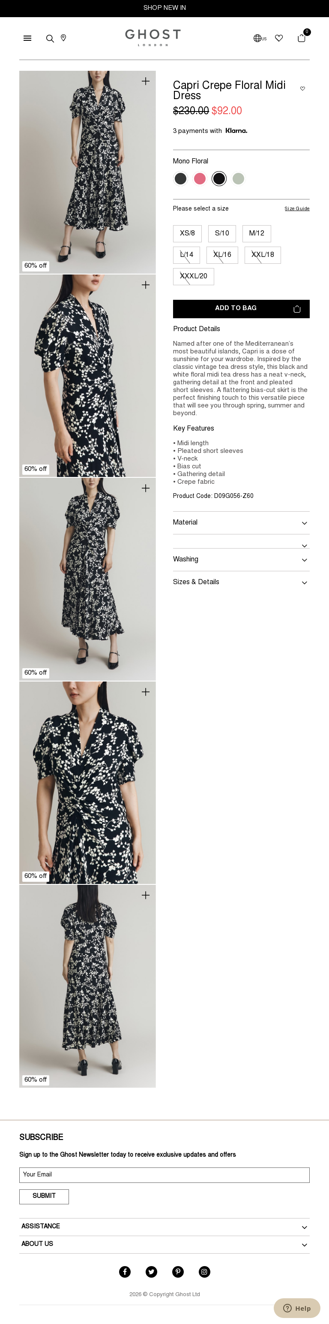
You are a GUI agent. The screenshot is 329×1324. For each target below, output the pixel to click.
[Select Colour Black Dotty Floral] (180, 178)
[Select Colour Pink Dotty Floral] (199, 178)
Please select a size (201, 209)
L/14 (186, 255)
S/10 (222, 233)
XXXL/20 (193, 276)
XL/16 (222, 255)
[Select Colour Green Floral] (238, 178)
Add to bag (258, 309)
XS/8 (187, 233)
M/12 (256, 233)
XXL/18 (262, 255)
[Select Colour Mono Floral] (219, 178)
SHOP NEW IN (165, 8)
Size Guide (297, 209)
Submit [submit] (44, 1197)
